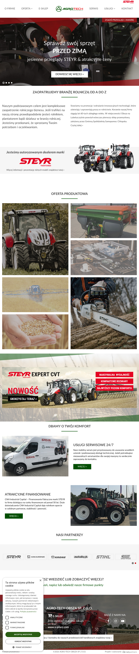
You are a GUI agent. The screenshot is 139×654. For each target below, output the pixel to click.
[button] (3, 83)
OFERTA (26, 8)
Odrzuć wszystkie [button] (23, 641)
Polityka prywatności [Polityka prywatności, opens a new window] (28, 611)
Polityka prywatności (10, 652)
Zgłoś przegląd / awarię (119, 20)
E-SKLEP (43, 8)
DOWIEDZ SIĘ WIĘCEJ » (70, 74)
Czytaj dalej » (77, 125)
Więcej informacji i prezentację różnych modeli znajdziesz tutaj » (35, 170)
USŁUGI (109, 8)
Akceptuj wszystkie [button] (23, 634)
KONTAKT (127, 8)
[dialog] (23, 614)
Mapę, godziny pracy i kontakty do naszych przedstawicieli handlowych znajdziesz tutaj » (69, 638)
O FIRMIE (10, 8)
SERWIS (93, 8)
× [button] (40, 581)
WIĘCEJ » (82, 467)
